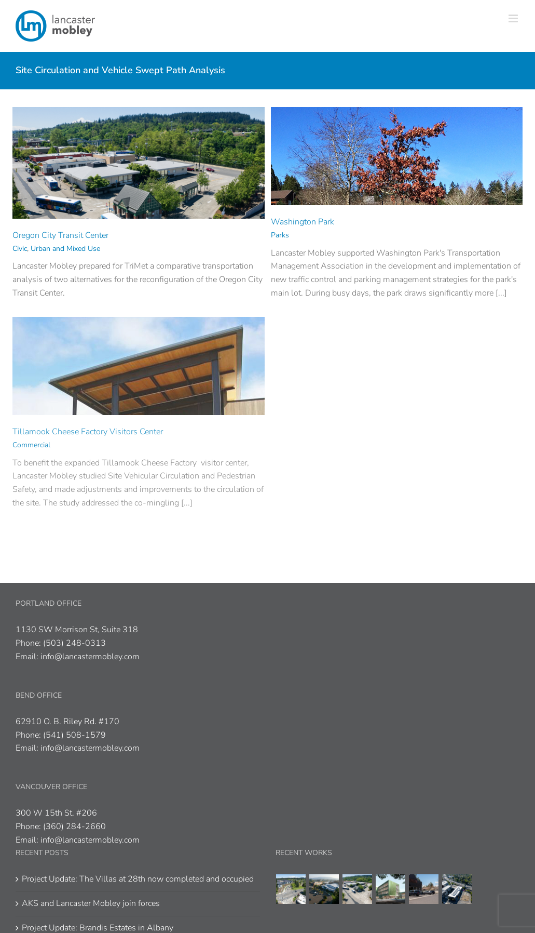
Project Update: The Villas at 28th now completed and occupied (138, 879)
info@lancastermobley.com (90, 656)
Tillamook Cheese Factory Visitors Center (87, 431)
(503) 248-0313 (74, 643)
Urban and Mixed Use (65, 249)
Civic (19, 249)
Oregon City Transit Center (60, 235)
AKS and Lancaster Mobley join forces (91, 903)
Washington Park (302, 222)
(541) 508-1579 (74, 735)
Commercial (31, 445)
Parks (280, 235)
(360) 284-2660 (74, 826)
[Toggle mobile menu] (514, 18)
